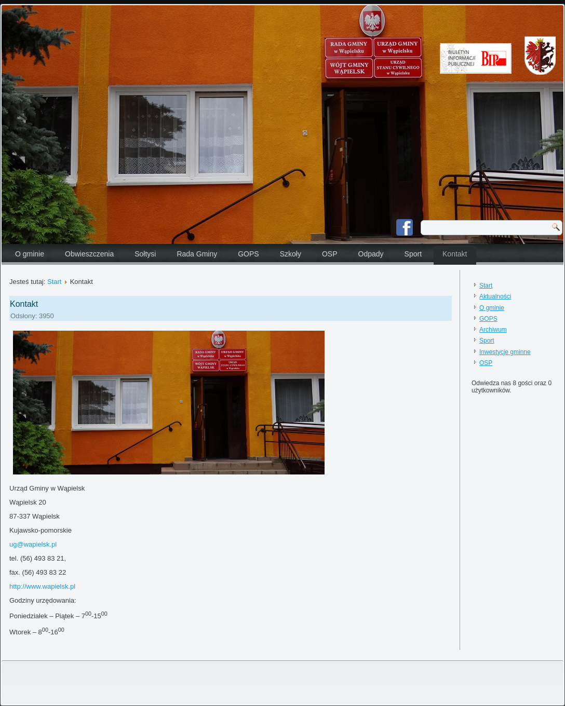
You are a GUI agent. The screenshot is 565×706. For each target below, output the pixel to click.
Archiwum (493, 329)
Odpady (371, 254)
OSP (330, 254)
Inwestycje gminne (505, 352)
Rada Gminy (197, 254)
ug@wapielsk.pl (33, 544)
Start (54, 282)
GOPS (248, 254)
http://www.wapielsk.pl (42, 586)
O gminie (29, 254)
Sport (413, 254)
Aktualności (495, 296)
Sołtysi (145, 254)
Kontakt (454, 254)
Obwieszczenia (89, 254)
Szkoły (290, 254)
